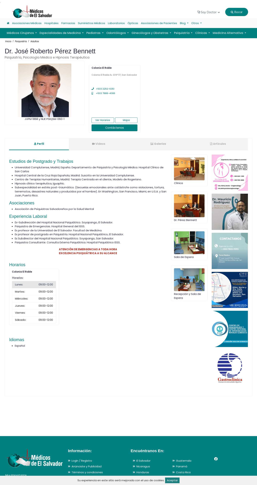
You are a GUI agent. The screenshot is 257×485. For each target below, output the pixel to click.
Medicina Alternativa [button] (228, 33)
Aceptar (172, 480)
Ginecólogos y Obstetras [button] (150, 33)
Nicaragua (143, 466)
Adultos (35, 41)
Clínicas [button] (201, 33)
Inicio (8, 41)
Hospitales (51, 23)
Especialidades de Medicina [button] (60, 33)
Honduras (142, 472)
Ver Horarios (102, 120)
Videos (98, 144)
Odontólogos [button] (116, 33)
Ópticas (133, 23)
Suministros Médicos (91, 23)
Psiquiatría (21, 41)
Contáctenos (114, 128)
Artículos (218, 144)
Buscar (237, 12)
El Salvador (143, 461)
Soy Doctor (209, 12)
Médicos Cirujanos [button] (21, 33)
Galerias (158, 144)
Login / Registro (82, 461)
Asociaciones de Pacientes (159, 23)
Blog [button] (183, 23)
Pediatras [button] (93, 33)
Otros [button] (195, 23)
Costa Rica (183, 472)
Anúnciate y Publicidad (87, 466)
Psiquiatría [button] (182, 33)
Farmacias (68, 23)
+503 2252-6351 (103, 89)
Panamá (181, 466)
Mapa (126, 120)
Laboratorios (116, 23)
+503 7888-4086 (103, 93)
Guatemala (183, 461)
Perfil (39, 144)
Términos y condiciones (87, 472)
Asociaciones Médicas (27, 23)
